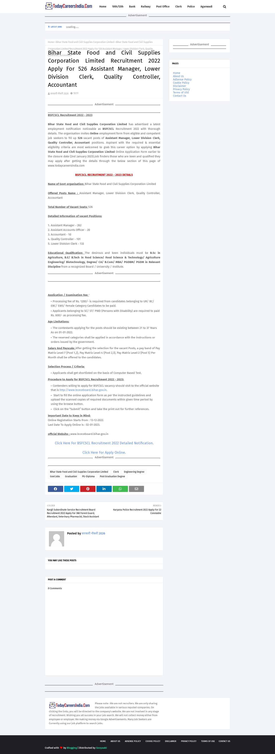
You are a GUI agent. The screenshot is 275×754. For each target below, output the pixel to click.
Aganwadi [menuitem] (206, 6)
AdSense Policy (182, 79)
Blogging (72, 747)
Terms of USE (181, 92)
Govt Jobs (55, 476)
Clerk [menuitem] (178, 6)
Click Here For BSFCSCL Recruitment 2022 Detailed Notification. (104, 443)
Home (51, 42)
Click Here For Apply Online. (104, 452)
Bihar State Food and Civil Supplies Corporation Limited (85, 42)
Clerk (116, 472)
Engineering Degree (134, 472)
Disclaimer (179, 86)
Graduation (71, 476)
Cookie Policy (181, 82)
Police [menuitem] (191, 6)
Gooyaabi (101, 747)
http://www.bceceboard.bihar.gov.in (83, 390)
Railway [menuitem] (145, 6)
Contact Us (179, 95)
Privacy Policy (181, 89)
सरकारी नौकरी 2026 (59, 93)
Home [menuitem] (102, 6)
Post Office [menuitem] (163, 6)
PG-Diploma (88, 476)
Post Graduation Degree (112, 476)
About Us (178, 76)
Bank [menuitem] (132, 6)
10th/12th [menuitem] (117, 6)
